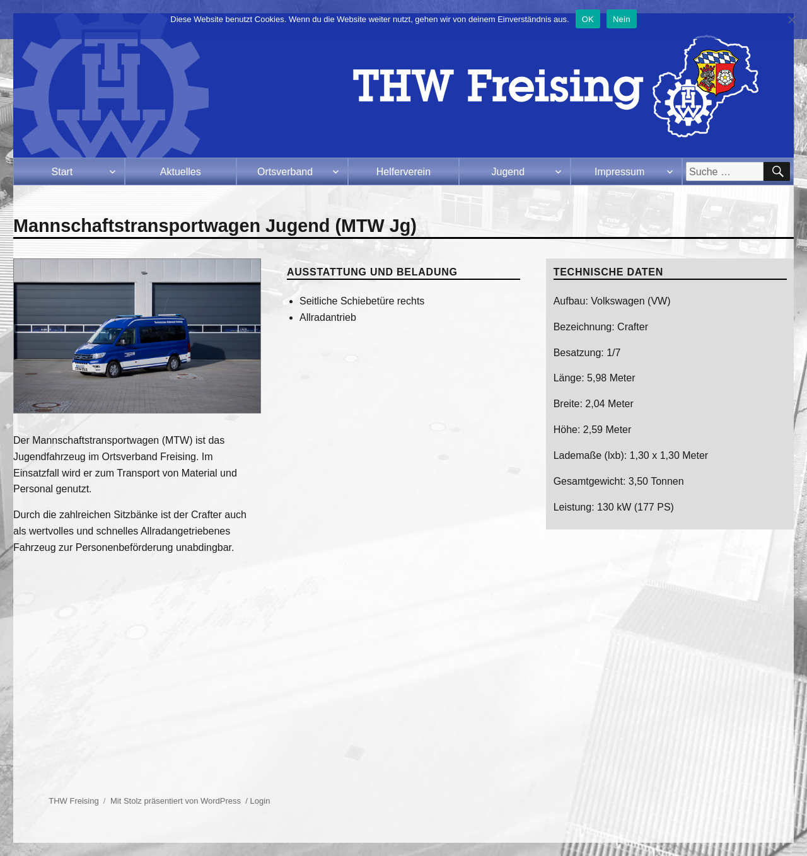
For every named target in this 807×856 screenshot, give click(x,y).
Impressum (619, 171)
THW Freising (73, 801)
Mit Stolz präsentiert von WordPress (175, 801)
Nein (621, 19)
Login (260, 801)
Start (62, 171)
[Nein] (791, 19)
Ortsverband (285, 171)
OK (588, 19)
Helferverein (403, 171)
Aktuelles (180, 171)
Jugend (508, 171)
